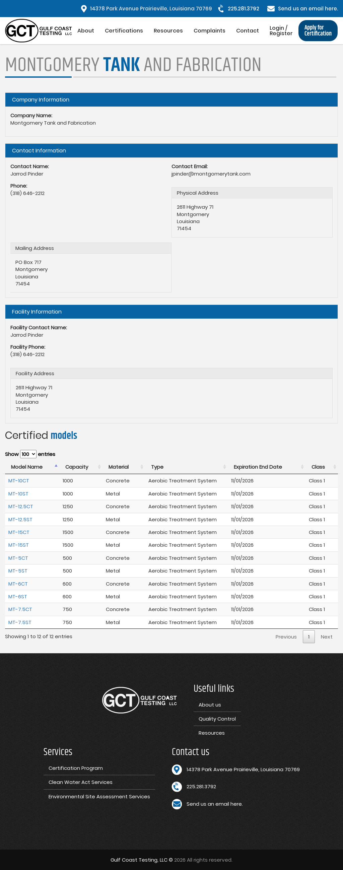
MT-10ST (18, 493)
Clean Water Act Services (81, 782)
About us (210, 704)
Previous (286, 636)
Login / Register (281, 30)
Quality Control (217, 718)
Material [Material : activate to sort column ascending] (119, 466)
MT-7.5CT (20, 609)
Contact (247, 31)
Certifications (124, 31)
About (85, 31)
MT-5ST (17, 570)
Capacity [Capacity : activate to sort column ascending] (76, 466)
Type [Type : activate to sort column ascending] (157, 466)
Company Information (40, 100)
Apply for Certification (318, 31)
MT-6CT (18, 583)
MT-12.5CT (20, 506)
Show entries (30, 454)
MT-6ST (17, 596)
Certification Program (76, 768)
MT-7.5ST (19, 622)
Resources (168, 31)
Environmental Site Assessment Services (99, 796)
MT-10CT (18, 480)
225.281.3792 (243, 8)
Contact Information (39, 150)
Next (327, 636)
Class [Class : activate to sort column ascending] (318, 466)
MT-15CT (18, 532)
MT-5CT (18, 557)
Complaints (209, 31)
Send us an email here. (308, 8)
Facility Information (37, 312)
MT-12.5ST (20, 519)
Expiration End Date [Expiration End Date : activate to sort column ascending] (258, 466)
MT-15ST (18, 544)
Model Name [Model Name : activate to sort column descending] (27, 466)
